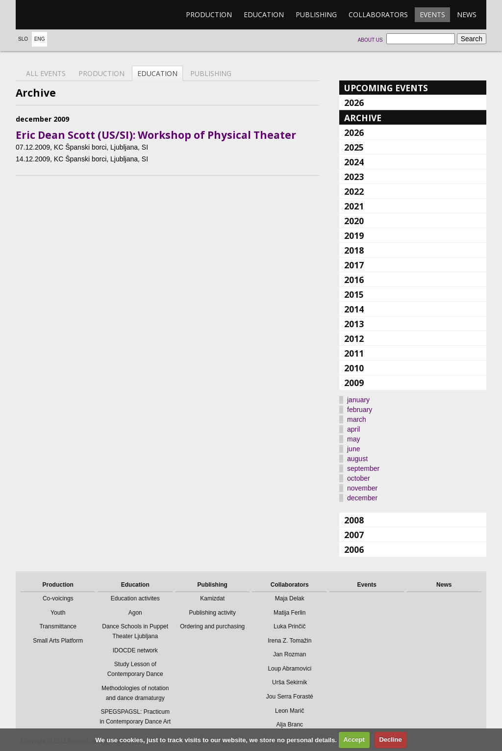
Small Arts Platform (58, 640)
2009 (354, 382)
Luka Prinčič (289, 626)
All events (46, 73)
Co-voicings (58, 598)
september (363, 468)
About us (370, 40)
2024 (354, 162)
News (467, 14)
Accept (353, 739)
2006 (354, 549)
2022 (354, 191)
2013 (354, 324)
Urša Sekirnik (289, 682)
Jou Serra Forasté (289, 696)
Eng (39, 39)
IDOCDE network (135, 650)
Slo (23, 39)
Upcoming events (386, 88)
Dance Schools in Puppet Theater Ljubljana (135, 631)
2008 (354, 520)
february (359, 410)
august (357, 459)
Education (264, 14)
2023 (354, 176)
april (353, 429)
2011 (354, 353)
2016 (354, 279)
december (362, 498)
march (356, 419)
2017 (354, 265)
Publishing (316, 14)
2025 (354, 147)
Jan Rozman (289, 654)
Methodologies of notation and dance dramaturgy (135, 693)
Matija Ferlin (289, 612)
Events (432, 14)
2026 (354, 102)
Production (209, 14)
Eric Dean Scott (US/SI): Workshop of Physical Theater (156, 135)
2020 (354, 221)
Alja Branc (289, 724)
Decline (390, 739)
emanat (62, 14)
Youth (57, 612)
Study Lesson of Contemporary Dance (135, 669)
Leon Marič (289, 710)
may (353, 439)
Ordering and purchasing (212, 626)
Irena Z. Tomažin (289, 640)
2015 (354, 294)
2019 (354, 235)
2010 (354, 368)
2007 (354, 535)
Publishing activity (212, 612)
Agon (135, 612)
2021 (354, 206)
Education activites (135, 598)
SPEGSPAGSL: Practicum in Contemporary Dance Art (135, 716)
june (353, 449)
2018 (354, 250)
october (358, 478)
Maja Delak (289, 598)
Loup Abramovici (289, 668)
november (362, 488)
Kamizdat (212, 598)
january (358, 400)
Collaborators (378, 14)
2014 (354, 309)
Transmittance (57, 626)
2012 (354, 338)
